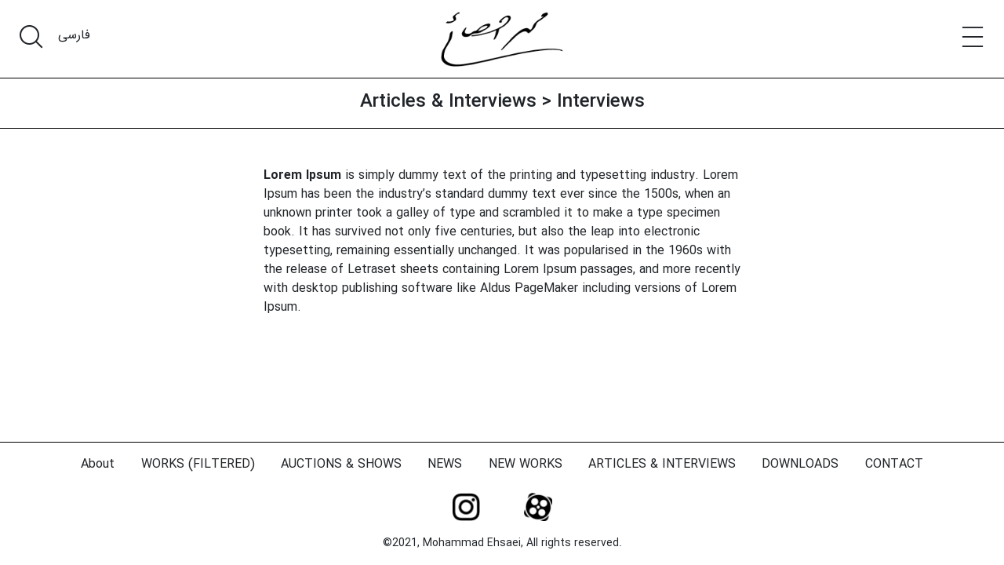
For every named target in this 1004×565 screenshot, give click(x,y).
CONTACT (894, 464)
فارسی (74, 35)
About (98, 464)
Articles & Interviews (448, 102)
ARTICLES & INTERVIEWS (662, 464)
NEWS (444, 464)
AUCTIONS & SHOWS (341, 464)
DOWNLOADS (800, 464)
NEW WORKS (525, 464)
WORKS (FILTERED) (198, 464)
